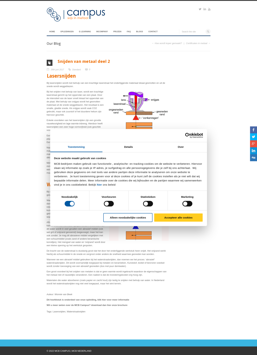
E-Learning (85, 31)
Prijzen (117, 31)
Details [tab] (128, 146)
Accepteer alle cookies (178, 217)
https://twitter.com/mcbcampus (200, 9)
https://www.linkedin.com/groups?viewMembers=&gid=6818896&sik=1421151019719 (205, 9)
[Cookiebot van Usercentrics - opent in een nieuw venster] (187, 135)
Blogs (139, 31)
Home (52, 31)
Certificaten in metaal (196, 43)
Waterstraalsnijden (76, 311)
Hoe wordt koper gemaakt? (168, 43)
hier (99, 184)
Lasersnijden (59, 311)
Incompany (102, 31)
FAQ (129, 31)
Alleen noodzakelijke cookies (128, 217)
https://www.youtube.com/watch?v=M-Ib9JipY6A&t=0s (209, 9)
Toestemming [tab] (76, 146)
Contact (153, 31)
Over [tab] (181, 146)
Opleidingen (67, 31)
